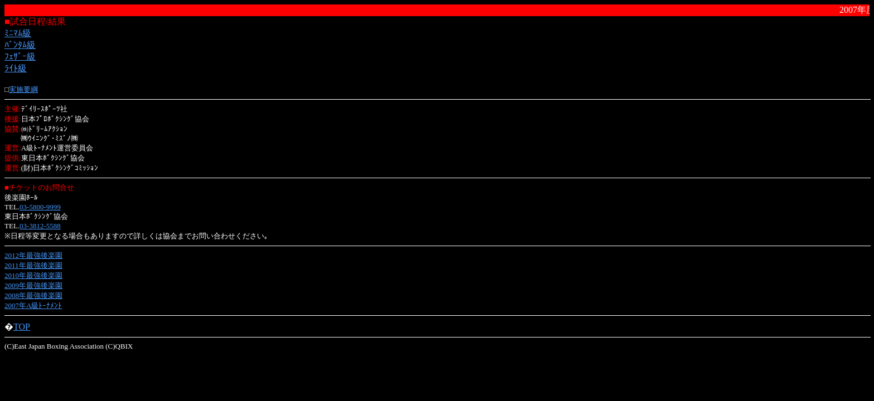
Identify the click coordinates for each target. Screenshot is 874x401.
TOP (21, 326)
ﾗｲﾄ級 (15, 68)
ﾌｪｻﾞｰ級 (20, 56)
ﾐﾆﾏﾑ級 (17, 33)
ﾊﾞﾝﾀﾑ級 (20, 45)
